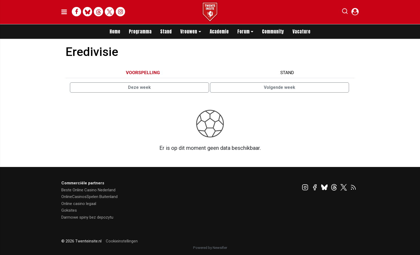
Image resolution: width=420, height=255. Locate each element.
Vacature (301, 31)
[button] (345, 12)
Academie (219, 31)
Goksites (69, 210)
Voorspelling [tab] (143, 72)
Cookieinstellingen (122, 241)
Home (115, 31)
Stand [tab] (287, 72)
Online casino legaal (78, 203)
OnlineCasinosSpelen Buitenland (89, 196)
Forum (243, 31)
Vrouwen (188, 31)
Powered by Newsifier (210, 248)
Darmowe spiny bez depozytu (87, 217)
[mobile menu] (64, 12)
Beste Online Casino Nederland (88, 190)
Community (273, 31)
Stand (166, 31)
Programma (140, 31)
